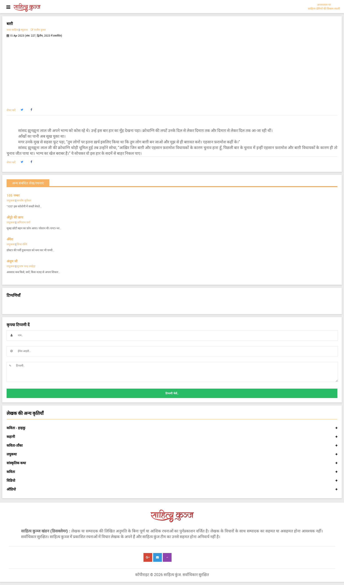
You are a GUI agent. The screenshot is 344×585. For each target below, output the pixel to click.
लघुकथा (24, 29)
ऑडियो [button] (172, 489)
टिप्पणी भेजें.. (171, 393)
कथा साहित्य (12, 29)
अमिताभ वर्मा (23, 222)
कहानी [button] (172, 436)
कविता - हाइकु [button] (172, 428)
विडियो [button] (172, 480)
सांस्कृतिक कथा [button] (172, 463)
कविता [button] (172, 472)
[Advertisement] (172, 70)
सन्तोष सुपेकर (24, 200)
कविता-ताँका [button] (172, 445)
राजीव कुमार (38, 29)
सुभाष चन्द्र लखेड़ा (26, 266)
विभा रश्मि (22, 244)
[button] (22, 109)
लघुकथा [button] (172, 454)
